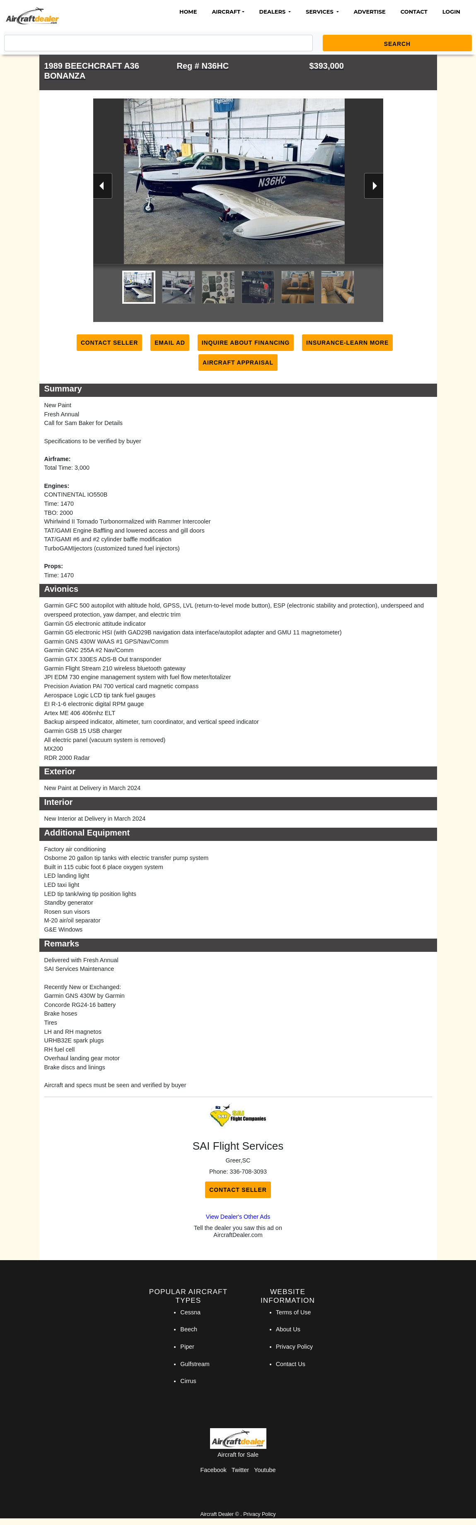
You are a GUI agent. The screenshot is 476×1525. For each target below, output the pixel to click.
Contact (414, 11)
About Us (288, 1329)
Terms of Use (293, 1312)
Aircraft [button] (226, 11)
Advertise (370, 11)
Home (188, 11)
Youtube (264, 1470)
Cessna (190, 1312)
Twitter (240, 1470)
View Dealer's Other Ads (238, 1216)
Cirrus (188, 1381)
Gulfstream (194, 1364)
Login (451, 11)
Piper (187, 1346)
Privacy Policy (294, 1346)
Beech (188, 1329)
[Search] (158, 43)
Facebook (214, 1470)
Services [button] (320, 11)
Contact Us (290, 1364)
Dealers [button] (273, 11)
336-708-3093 (248, 1171)
